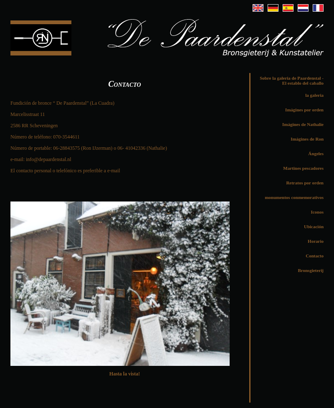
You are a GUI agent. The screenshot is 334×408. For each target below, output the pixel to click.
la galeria (314, 95)
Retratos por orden (305, 182)
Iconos (317, 211)
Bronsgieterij (311, 270)
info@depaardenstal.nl (48, 159)
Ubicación (314, 226)
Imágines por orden (304, 109)
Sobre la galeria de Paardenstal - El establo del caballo (292, 81)
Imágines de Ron (307, 138)
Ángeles (316, 153)
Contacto (315, 255)
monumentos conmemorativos (294, 197)
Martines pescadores (303, 168)
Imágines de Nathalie (303, 124)
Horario (316, 241)
